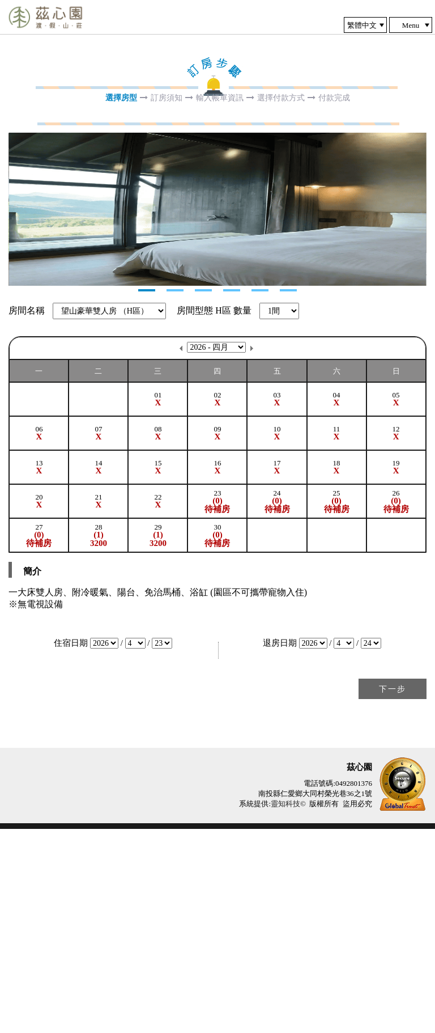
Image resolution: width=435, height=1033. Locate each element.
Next (17, 311)
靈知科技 (285, 1008)
